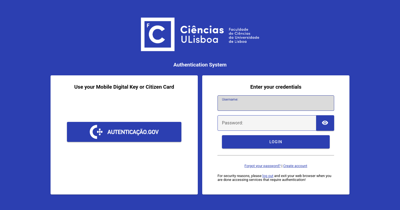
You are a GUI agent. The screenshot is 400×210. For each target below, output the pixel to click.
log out (267, 176)
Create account (295, 166)
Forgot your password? (262, 166)
